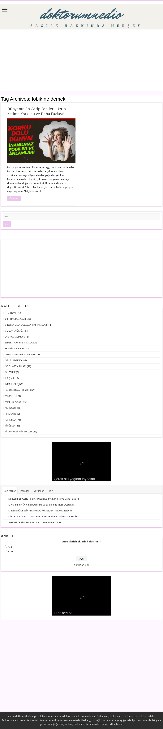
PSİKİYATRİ (10, 413)
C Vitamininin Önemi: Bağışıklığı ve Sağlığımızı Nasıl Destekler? (41, 504)
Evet (10, 547)
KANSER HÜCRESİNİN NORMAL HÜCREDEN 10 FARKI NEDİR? (40, 510)
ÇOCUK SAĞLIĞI (14, 330)
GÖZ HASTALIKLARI (15, 366)
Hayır (10, 551)
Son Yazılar (10, 490)
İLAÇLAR (9, 378)
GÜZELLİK (10, 372)
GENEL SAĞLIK (13, 360)
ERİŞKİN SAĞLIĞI (14, 348)
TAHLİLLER (10, 419)
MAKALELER (11, 396)
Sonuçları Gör (81, 564)
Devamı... (14, 198)
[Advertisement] (81, 60)
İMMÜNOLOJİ (12, 384)
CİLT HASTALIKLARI (15, 318)
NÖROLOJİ (10, 407)
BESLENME (10, 312)
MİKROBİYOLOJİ (13, 401)
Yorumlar (39, 490)
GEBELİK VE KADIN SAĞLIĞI (20, 354)
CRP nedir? (63, 613)
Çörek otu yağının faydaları (74, 479)
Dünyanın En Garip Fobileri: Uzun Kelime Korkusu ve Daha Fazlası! (43, 498)
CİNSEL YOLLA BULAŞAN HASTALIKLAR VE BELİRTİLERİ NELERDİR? (43, 516)
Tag (51, 490)
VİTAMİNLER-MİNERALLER (18, 431)
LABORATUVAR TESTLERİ (18, 390)
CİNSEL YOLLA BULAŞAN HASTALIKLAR (26, 324)
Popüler (24, 490)
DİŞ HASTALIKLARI (15, 336)
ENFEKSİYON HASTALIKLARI (20, 342)
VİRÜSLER (10, 425)
